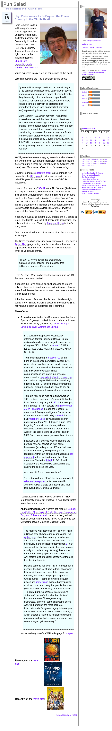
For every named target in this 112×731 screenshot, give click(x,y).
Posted (66, 715)
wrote (55, 345)
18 (91, 143)
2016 (105, 161)
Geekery (85, 102)
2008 (96, 159)
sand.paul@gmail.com (94, 40)
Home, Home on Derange (90, 179)
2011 (83, 161)
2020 (96, 163)
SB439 (41, 188)
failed (49, 460)
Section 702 (54, 357)
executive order (43, 173)
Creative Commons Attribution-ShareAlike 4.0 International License (94, 72)
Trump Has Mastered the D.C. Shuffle (94, 185)
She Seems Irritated (88, 177)
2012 (87, 161)
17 (86, 143)
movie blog (38, 699)
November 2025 (88, 129)
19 (95, 143)
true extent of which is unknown (56, 377)
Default (84, 92)
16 (82, 143)
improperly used (36, 419)
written (27, 537)
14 (104, 140)
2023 (83, 165)
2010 (105, 159)
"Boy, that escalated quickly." (91, 175)
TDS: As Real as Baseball (90, 193)
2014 (96, 161)
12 (95, 140)
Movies (84, 99)
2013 (92, 161)
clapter (69, 633)
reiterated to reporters (35, 481)
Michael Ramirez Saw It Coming (92, 173)
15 (108, 140)
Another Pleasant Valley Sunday (92, 187)
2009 (101, 159)
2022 (105, 163)
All (83, 105)
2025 (92, 165)
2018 (87, 163)
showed (59, 415)
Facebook (85, 47)
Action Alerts (21, 244)
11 (91, 140)
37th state (36, 176)
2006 (87, 159)
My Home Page (87, 44)
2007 (92, 159)
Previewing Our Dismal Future (91, 189)
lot (35, 537)
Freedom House (55, 223)
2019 (92, 163)
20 (100, 143)
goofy (38, 582)
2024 (87, 165)
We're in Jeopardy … (88, 191)
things (45, 582)
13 (100, 140)
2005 (83, 159)
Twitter (91, 47)
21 (104, 143)
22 (108, 143)
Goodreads (98, 47)
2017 (83, 163)
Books (84, 95)
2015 (101, 161)
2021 (56, 402)
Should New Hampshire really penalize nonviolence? (26, 64)
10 (86, 140)
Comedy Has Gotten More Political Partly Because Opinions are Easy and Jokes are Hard (48, 512)
